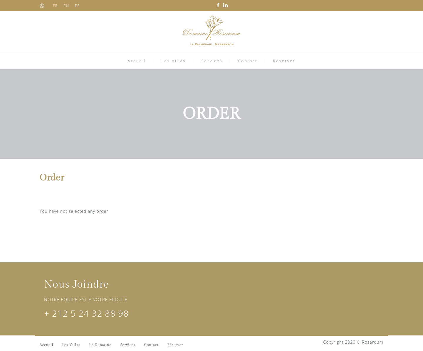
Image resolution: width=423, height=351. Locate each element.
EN (66, 5)
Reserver (284, 60)
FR (55, 5)
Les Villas (174, 60)
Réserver (175, 345)
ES (77, 5)
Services (212, 60)
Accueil (137, 60)
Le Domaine (100, 345)
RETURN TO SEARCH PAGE (75, 227)
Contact (247, 60)
